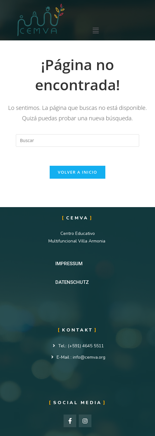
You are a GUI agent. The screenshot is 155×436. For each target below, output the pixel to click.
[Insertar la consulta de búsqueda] (77, 140)
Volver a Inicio (77, 172)
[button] (69, 264)
